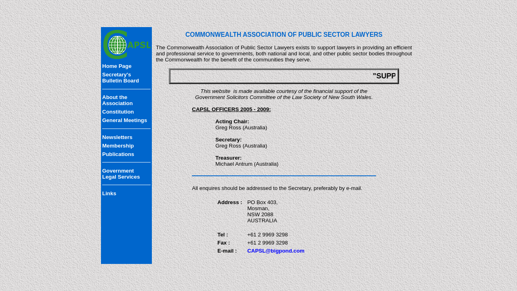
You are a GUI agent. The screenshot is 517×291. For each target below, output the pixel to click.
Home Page (117, 66)
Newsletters (117, 137)
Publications (118, 154)
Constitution (118, 112)
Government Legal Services (121, 174)
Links (109, 193)
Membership (118, 146)
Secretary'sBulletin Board (120, 78)
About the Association (117, 100)
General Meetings (124, 120)
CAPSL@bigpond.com (276, 251)
